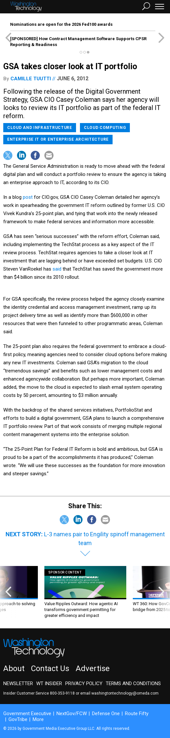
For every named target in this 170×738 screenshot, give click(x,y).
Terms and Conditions (133, 683)
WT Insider (49, 683)
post (28, 197)
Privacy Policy (83, 683)
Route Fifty (136, 713)
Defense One (106, 713)
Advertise (93, 668)
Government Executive (27, 713)
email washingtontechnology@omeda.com (119, 693)
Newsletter (18, 683)
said (58, 269)
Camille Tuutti (30, 79)
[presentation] (8, 592)
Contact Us (50, 668)
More (38, 719)
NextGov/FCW (71, 713)
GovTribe (17, 719)
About (13, 668)
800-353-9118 (62, 693)
